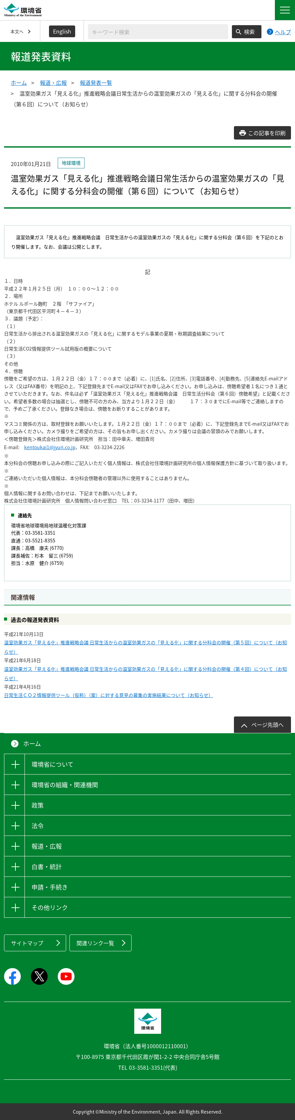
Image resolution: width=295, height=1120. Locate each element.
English (62, 31)
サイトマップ (27, 943)
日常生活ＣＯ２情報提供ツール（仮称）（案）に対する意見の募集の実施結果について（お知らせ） (108, 695)
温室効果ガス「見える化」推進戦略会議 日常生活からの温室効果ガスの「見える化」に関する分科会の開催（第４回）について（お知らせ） (145, 673)
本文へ (16, 31)
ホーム (19, 82)
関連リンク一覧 (95, 943)
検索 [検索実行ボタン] (249, 32)
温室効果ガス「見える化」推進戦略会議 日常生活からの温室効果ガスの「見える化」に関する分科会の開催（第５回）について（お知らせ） (145, 647)
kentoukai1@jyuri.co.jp (50, 447)
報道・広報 (53, 82)
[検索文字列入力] (158, 31)
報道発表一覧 (96, 82)
